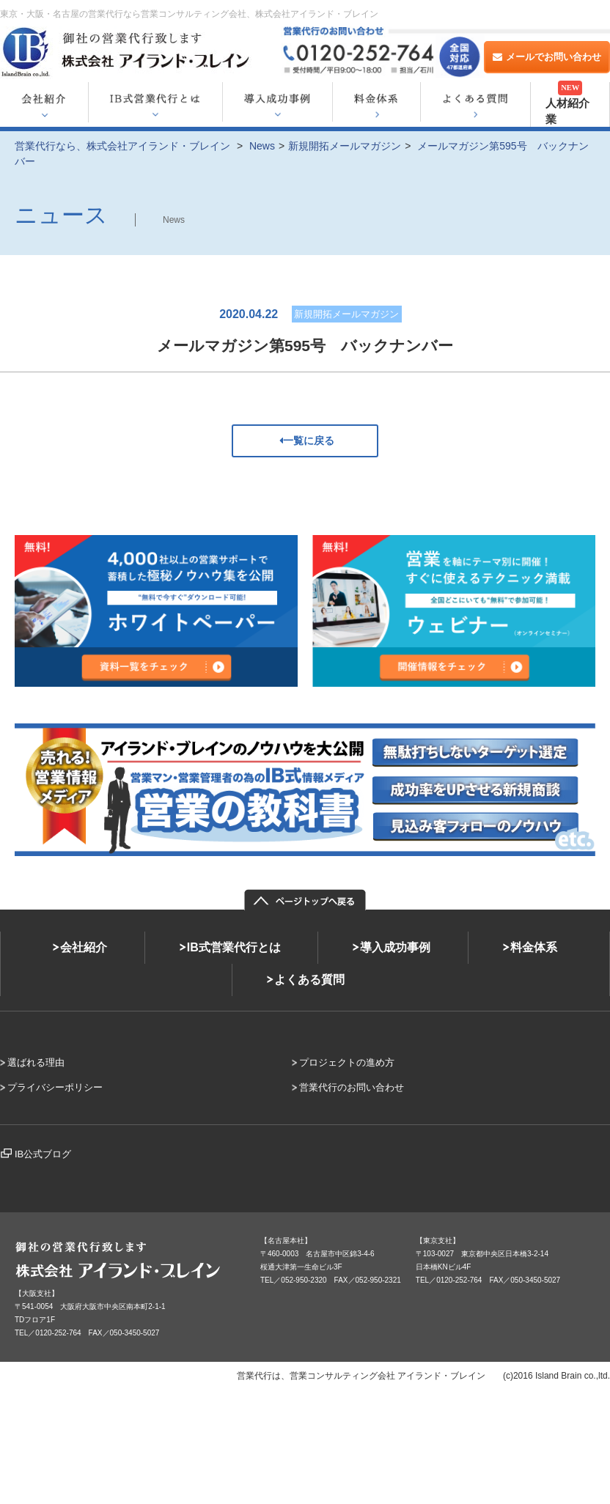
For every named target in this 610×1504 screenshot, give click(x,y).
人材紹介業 (567, 103)
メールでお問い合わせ (547, 56)
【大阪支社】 (37, 1293)
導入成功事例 (395, 947)
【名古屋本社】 (286, 1240)
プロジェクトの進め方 (346, 1062)
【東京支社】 (438, 1240)
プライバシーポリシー (55, 1087)
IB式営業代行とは (234, 947)
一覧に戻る (305, 440)
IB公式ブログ (43, 1154)
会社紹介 (83, 947)
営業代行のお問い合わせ (351, 1087)
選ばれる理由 (36, 1062)
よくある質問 (309, 979)
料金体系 (533, 947)
